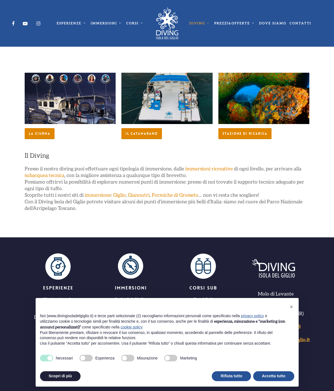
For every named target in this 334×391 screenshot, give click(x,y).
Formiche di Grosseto (175, 195)
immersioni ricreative (209, 168)
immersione (98, 195)
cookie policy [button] (131, 327)
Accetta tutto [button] (274, 376)
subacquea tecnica (44, 175)
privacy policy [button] (252, 316)
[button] (40, 133)
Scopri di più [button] (60, 376)
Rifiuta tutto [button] (231, 376)
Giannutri (139, 195)
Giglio (119, 195)
